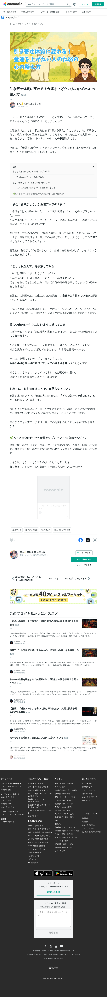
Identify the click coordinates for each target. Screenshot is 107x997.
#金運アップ (16, 530)
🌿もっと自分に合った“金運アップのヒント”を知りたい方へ (39, 194)
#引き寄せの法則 (31, 530)
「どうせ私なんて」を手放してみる (28, 177)
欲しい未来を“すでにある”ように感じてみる (32, 182)
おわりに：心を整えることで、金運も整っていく (34, 188)
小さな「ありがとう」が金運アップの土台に (32, 171)
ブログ (34, 24)
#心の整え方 (45, 530)
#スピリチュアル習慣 (62, 530)
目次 (53, 167)
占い (41, 24)
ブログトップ (23, 24)
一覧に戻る (53, 578)
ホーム (12, 24)
